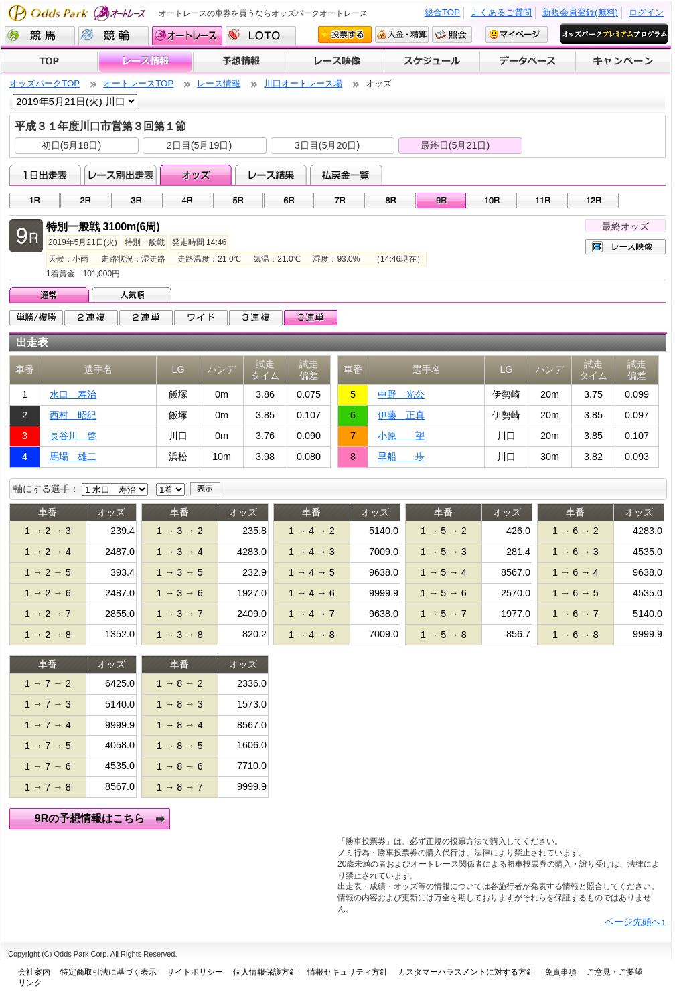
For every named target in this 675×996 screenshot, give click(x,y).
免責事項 (560, 972)
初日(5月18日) (72, 145)
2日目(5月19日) (199, 145)
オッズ (196, 175)
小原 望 (401, 435)
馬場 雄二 (73, 456)
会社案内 (34, 972)
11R (543, 200)
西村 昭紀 (73, 415)
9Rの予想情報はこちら (90, 818)
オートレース (187, 35)
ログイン (646, 12)
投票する (345, 34)
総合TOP (442, 12)
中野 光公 (401, 394)
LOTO (261, 35)
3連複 (256, 317)
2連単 (146, 317)
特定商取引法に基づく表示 (108, 972)
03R (136, 200)
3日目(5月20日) (327, 145)
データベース (528, 61)
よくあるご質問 (501, 12)
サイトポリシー (195, 972)
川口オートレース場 (303, 83)
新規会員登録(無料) (580, 12)
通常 (50, 294)
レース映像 (336, 61)
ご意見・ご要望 (615, 972)
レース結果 (271, 175)
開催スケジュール (432, 61)
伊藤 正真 (401, 415)
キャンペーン (623, 61)
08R (391, 200)
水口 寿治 (73, 394)
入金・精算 (402, 34)
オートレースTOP (138, 83)
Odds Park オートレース (78, 13)
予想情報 (241, 61)
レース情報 (145, 61)
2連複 (91, 317)
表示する (205, 488)
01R (34, 200)
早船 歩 (401, 456)
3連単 (311, 317)
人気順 (133, 294)
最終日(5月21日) (455, 145)
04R (187, 200)
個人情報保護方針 (265, 972)
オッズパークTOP (44, 83)
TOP (49, 61)
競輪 (113, 35)
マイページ (516, 34)
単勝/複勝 (36, 317)
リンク (30, 983)
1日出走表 (45, 175)
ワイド (201, 317)
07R (340, 200)
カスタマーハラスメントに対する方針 (466, 972)
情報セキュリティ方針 (347, 972)
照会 (452, 34)
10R (492, 200)
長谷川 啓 (73, 435)
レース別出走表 (120, 175)
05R (238, 200)
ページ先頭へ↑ (635, 921)
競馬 (40, 35)
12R (594, 200)
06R (289, 200)
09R (442, 200)
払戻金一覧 (346, 175)
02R (85, 200)
